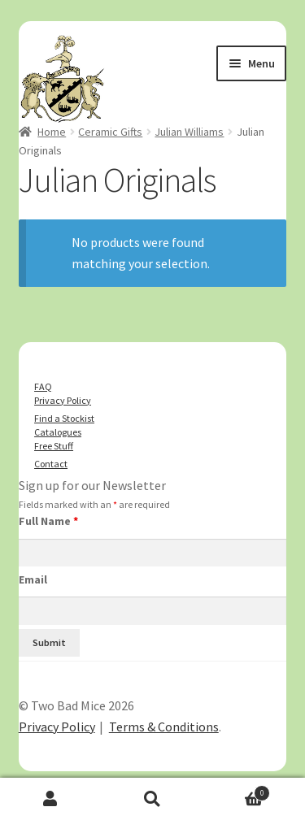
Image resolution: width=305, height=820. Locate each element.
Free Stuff (53, 446)
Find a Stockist (64, 418)
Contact (51, 464)
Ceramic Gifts (110, 131)
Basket (236, 790)
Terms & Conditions (164, 726)
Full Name (48, 521)
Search (152, 799)
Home (51, 131)
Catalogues (57, 432)
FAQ (43, 386)
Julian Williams (189, 131)
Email (33, 579)
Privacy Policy (62, 400)
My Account (51, 799)
